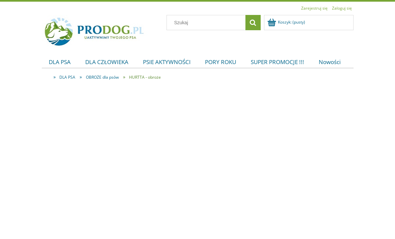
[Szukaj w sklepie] (207, 22)
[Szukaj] (253, 22)
